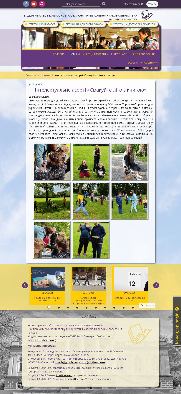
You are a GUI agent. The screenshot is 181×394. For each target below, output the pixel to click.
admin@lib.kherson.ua (92, 362)
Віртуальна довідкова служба (82, 24)
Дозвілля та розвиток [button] (143, 62)
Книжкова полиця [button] (145, 54)
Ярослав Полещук (74, 379)
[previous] (25, 285)
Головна (31, 75)
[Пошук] (104, 3)
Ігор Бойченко (64, 375)
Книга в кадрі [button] (120, 54)
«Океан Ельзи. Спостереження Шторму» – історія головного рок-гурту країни (88, 286)
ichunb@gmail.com (66, 362)
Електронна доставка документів (132, 24)
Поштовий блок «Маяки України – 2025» (47, 284)
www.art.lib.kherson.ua (41, 340)
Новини (45, 75)
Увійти (152, 4)
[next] (156, 285)
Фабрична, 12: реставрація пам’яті (130, 284)
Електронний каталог (40, 24)
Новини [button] (75, 54)
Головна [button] (60, 54)
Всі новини (35, 84)
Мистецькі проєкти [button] (95, 54)
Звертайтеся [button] (133, 4)
